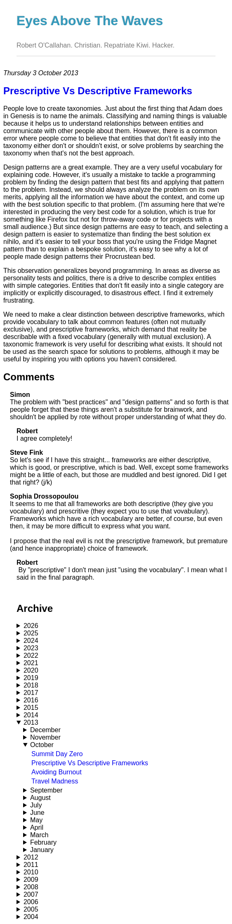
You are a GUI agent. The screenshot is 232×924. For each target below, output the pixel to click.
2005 (31, 909)
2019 (31, 677)
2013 (31, 722)
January (42, 849)
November (45, 737)
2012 (31, 857)
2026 (31, 625)
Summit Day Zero (57, 753)
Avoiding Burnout (56, 772)
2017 (31, 692)
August (40, 797)
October (42, 744)
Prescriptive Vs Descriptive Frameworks (89, 762)
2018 (31, 685)
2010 (31, 872)
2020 (31, 670)
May (36, 820)
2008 (31, 887)
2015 (31, 707)
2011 (31, 864)
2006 (31, 901)
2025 (31, 633)
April (36, 827)
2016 (31, 700)
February (43, 842)
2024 (31, 640)
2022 (31, 655)
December (45, 729)
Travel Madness (54, 781)
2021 (31, 662)
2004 (31, 916)
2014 (31, 715)
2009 (31, 879)
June (37, 812)
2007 (31, 894)
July (36, 805)
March (39, 834)
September (46, 790)
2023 (31, 648)
